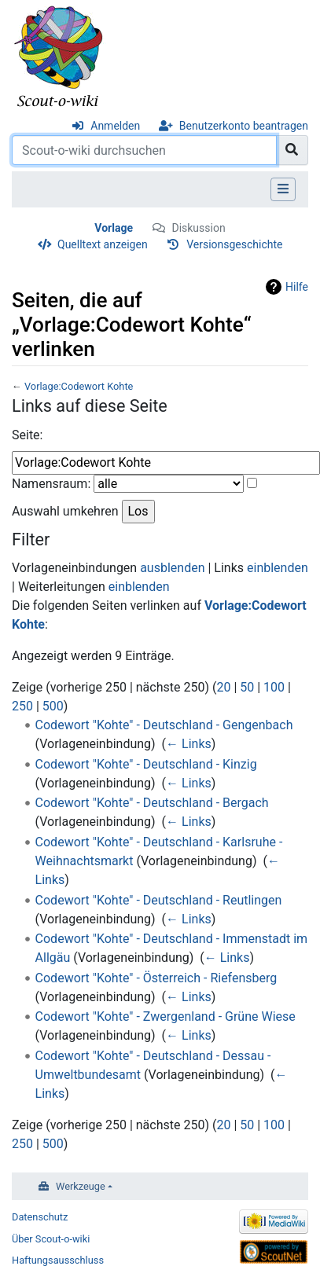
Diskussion (198, 228)
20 (223, 687)
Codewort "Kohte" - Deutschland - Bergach (152, 802)
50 (247, 687)
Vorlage (113, 228)
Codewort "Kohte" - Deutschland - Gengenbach (164, 724)
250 (22, 706)
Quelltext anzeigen (102, 244)
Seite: (27, 435)
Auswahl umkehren (65, 511)
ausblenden (172, 567)
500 (53, 706)
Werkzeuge (80, 1186)
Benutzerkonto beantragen (243, 125)
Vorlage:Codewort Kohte (78, 386)
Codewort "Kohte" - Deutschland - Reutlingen (158, 900)
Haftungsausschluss (58, 1260)
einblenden (277, 567)
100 (274, 687)
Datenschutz (40, 1217)
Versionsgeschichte (234, 244)
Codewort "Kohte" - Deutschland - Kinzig (146, 764)
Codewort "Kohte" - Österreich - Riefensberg (156, 978)
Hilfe (296, 287)
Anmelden (115, 125)
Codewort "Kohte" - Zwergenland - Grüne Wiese (165, 1016)
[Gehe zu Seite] (292, 150)
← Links (188, 743)
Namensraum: (51, 483)
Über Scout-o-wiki (51, 1239)
